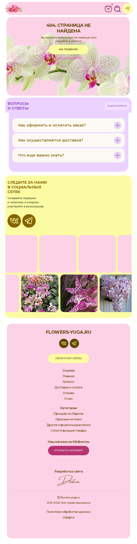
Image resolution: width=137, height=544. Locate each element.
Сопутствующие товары (68, 430)
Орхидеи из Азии (68, 419)
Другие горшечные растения (69, 425)
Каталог (69, 382)
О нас (68, 398)
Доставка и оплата (69, 387)
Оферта (68, 517)
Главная (69, 376)
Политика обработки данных (68, 512)
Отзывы (68, 393)
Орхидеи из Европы (68, 413)
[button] (117, 106)
